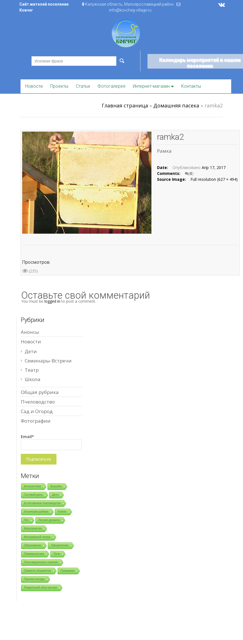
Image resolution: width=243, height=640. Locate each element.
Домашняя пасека (176, 105)
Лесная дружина (49, 520)
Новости (34, 86)
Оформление (59, 545)
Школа (32, 379)
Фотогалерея (111, 86)
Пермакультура (34, 553)
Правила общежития (37, 570)
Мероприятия (33, 528)
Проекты (59, 86)
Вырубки (56, 486)
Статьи (83, 86)
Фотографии (36, 421)
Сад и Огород (37, 411)
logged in (56, 301)
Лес (26, 520)
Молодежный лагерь (37, 536)
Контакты (191, 86)
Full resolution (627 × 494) (214, 179)
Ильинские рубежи (36, 511)
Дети (31, 351)
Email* (51, 442)
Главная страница (125, 105)
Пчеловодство (38, 402)
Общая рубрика (40, 392)
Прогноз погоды (34, 579)
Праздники (67, 570)
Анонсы (30, 332)
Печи (56, 553)
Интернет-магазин (151, 86)
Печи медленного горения (41, 562)
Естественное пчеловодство (42, 503)
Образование (33, 545)
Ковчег (62, 511)
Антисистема (32, 486)
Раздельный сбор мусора (40, 587)
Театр (32, 370)
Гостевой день (33, 494)
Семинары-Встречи (48, 361)
